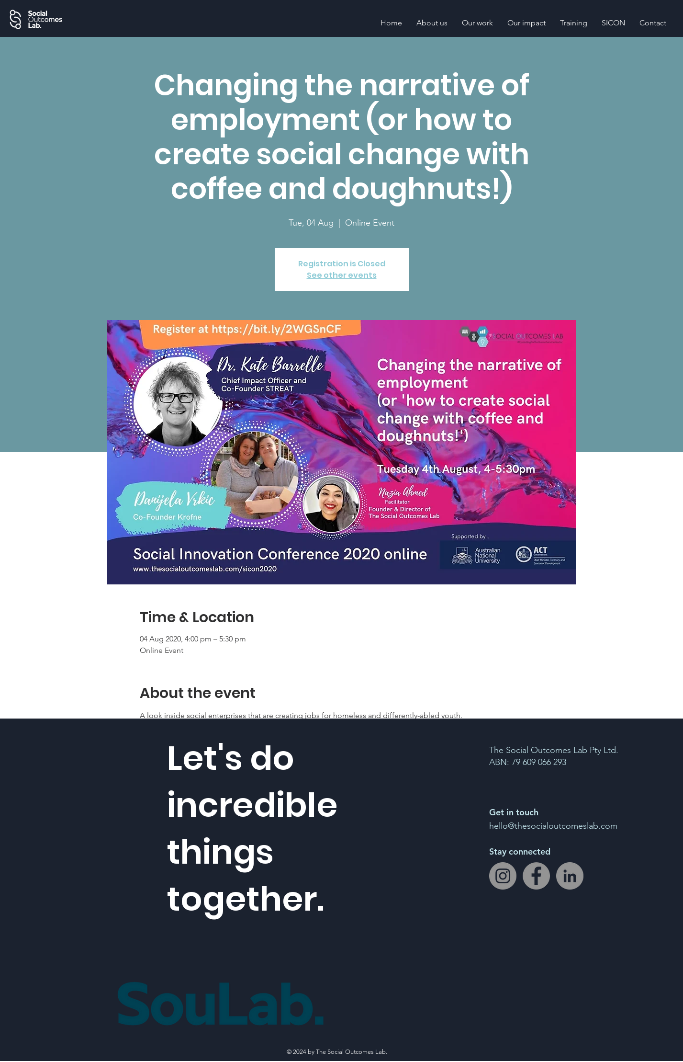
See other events (342, 275)
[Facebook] (536, 876)
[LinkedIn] (569, 876)
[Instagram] (502, 876)
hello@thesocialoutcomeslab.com (553, 826)
